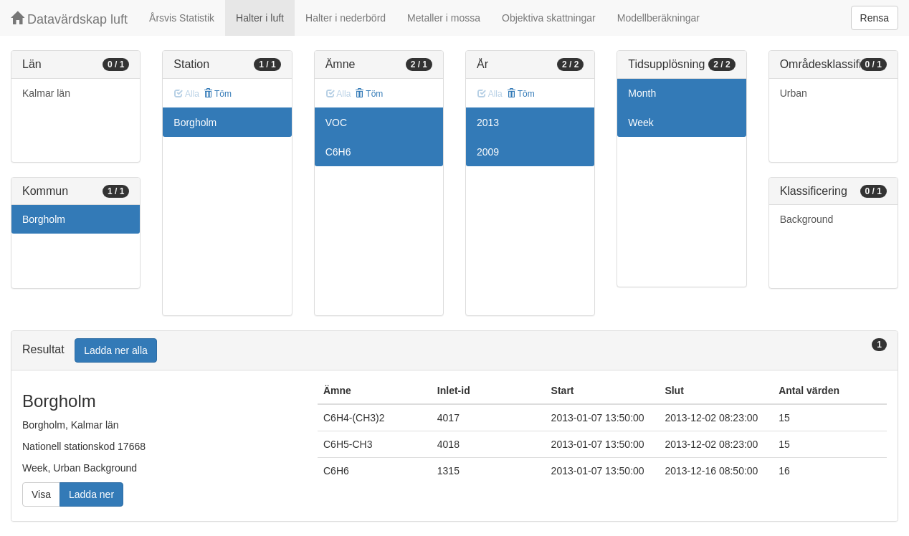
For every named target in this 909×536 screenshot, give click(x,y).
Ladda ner (91, 494)
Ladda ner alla (116, 350)
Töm (218, 94)
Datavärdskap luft (69, 19)
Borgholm (43, 219)
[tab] (454, 350)
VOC (336, 122)
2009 (488, 152)
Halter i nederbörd (345, 18)
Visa (41, 494)
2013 (488, 122)
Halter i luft (260, 18)
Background (807, 219)
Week (641, 122)
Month (642, 93)
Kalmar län (46, 93)
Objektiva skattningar (549, 18)
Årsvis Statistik (181, 18)
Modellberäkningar (658, 18)
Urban (793, 93)
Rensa (874, 18)
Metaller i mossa (443, 18)
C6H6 (338, 152)
